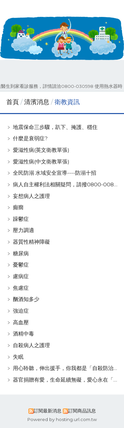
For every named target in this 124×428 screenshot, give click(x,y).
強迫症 (21, 311)
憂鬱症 (21, 265)
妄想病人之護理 (31, 196)
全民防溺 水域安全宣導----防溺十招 (54, 173)
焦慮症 (21, 288)
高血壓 (21, 322)
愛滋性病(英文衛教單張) (41, 150)
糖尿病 (21, 253)
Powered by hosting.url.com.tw (62, 419)
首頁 (12, 102)
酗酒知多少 (26, 299)
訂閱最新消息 (48, 410)
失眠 (18, 357)
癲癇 (18, 207)
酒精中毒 (23, 334)
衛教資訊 (66, 102)
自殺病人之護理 (31, 345)
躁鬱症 (21, 219)
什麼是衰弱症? (30, 138)
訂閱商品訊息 (82, 410)
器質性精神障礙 (31, 242)
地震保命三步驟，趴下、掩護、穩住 (55, 127)
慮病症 (21, 276)
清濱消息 (37, 102)
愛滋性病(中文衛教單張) (41, 161)
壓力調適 (23, 230)
